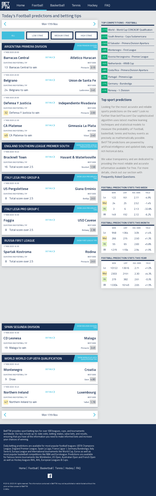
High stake (86, 35)
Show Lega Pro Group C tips (87, 209)
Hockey (93, 5)
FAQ (107, 5)
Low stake (37, 35)
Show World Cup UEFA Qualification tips (87, 358)
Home (21, 5)
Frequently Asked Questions (118, 177)
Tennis (76, 5)
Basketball (57, 5)
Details (49, 57)
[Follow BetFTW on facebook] (50, 476)
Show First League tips (87, 240)
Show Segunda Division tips (87, 327)
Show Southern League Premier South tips (86, 146)
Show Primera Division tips (87, 46)
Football (37, 5)
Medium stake (62, 35)
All (13, 35)
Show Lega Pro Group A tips (87, 177)
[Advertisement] (50, 295)
